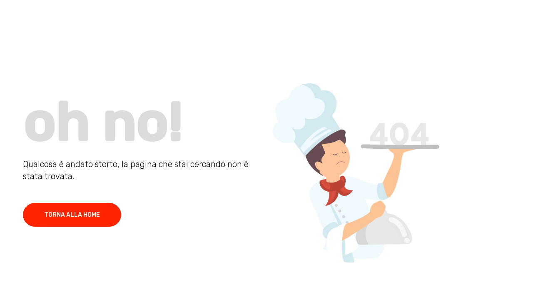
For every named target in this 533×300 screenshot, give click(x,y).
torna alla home (72, 214)
